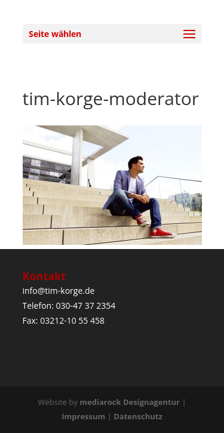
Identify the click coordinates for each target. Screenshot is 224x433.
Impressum (83, 416)
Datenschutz (137, 416)
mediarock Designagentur (129, 402)
